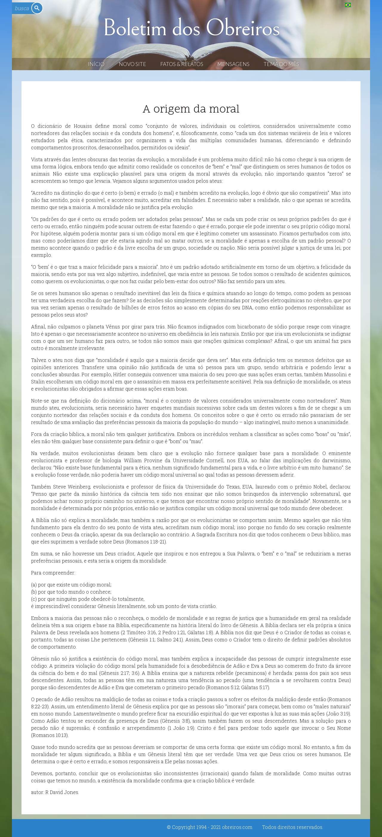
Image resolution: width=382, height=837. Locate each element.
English (360, 4)
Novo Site (132, 64)
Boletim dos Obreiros (191, 28)
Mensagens (233, 64)
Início (96, 64)
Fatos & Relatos (181, 64)
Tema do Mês (281, 64)
